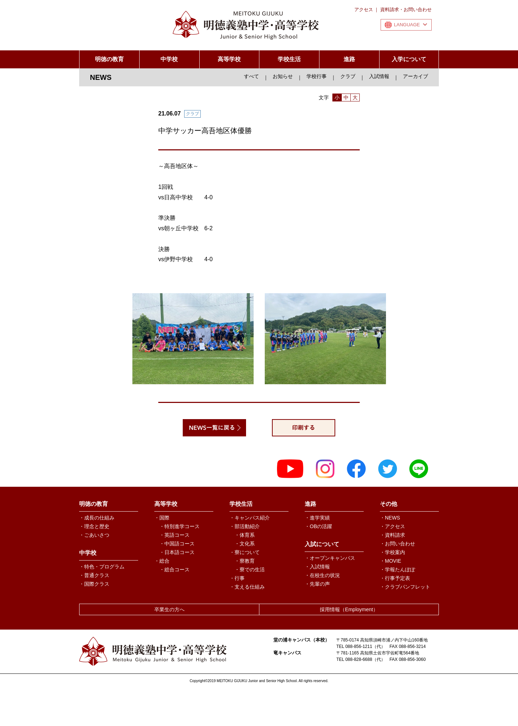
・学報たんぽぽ (397, 569)
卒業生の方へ (169, 609)
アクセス (363, 9)
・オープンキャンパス (330, 558)
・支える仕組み (247, 587)
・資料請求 (392, 535)
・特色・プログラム (101, 567)
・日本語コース (177, 552)
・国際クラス (94, 584)
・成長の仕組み (96, 518)
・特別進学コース (179, 526)
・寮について (245, 552)
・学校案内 (392, 552)
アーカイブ (415, 76)
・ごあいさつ (94, 535)
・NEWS (390, 518)
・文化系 (245, 543)
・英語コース (174, 535)
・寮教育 (245, 561)
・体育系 (245, 535)
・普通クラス (94, 575)
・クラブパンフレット (405, 587)
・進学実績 (317, 518)
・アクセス (392, 526)
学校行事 (316, 76)
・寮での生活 (250, 569)
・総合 (161, 561)
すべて (251, 76)
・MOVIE (390, 561)
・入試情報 (317, 567)
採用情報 (349, 609)
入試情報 (379, 76)
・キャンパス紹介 (250, 518)
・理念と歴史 (94, 526)
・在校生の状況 (322, 575)
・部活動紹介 (245, 526)
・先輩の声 (317, 584)
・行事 (237, 578)
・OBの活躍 (318, 526)
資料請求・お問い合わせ (406, 9)
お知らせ (283, 76)
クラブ (347, 76)
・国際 (161, 518)
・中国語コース (177, 543)
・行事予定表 (395, 578)
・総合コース (174, 569)
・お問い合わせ (397, 543)
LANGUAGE (410, 24)
